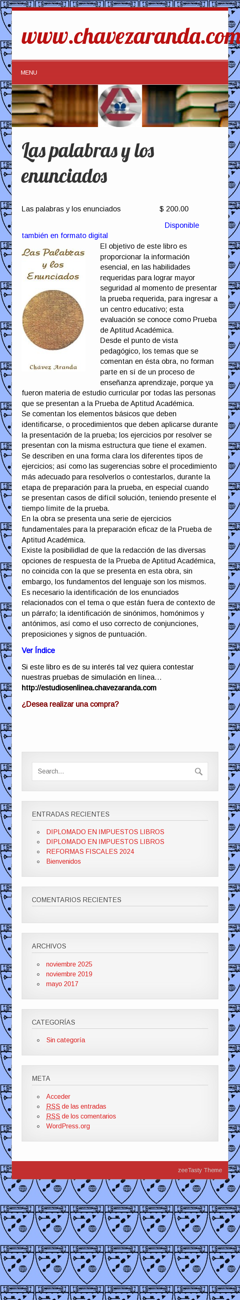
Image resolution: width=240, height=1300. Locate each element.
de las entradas (76, 1106)
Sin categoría (65, 1040)
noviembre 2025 (69, 964)
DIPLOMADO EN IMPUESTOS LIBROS (105, 831)
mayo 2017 (62, 983)
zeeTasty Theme (200, 1170)
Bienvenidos (63, 861)
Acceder (58, 1096)
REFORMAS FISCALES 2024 (90, 851)
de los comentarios (81, 1116)
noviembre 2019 (69, 974)
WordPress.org (68, 1126)
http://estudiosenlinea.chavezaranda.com (89, 688)
